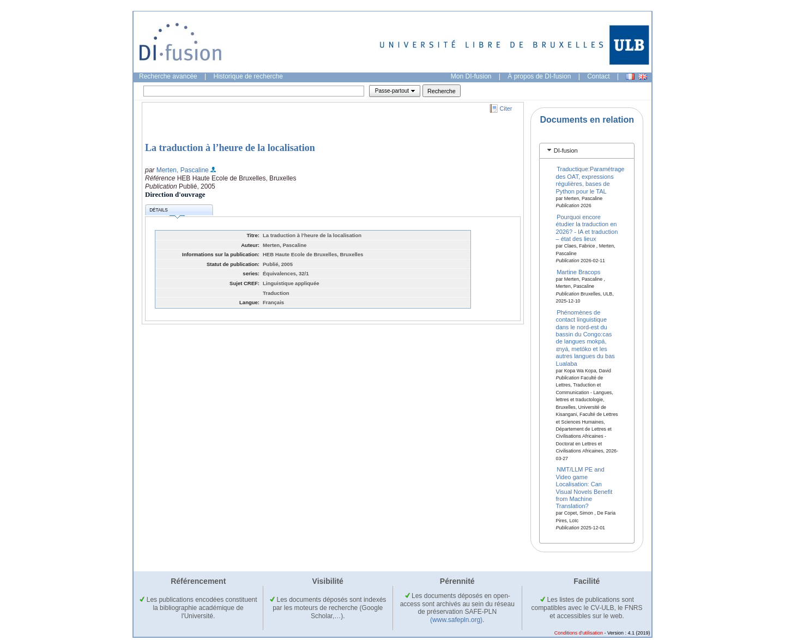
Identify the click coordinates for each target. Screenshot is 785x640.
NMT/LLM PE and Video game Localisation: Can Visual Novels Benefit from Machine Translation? (584, 487)
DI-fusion (566, 150)
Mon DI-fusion (471, 76)
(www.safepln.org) (456, 620)
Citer (506, 108)
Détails (166, 212)
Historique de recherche (248, 76)
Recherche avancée (168, 76)
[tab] (587, 151)
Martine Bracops (578, 271)
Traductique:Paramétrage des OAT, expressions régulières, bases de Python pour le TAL (590, 180)
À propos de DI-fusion (539, 76)
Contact (598, 76)
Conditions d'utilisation (578, 633)
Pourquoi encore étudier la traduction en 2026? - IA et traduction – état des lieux (587, 228)
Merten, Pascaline (182, 170)
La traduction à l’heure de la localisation (230, 147)
